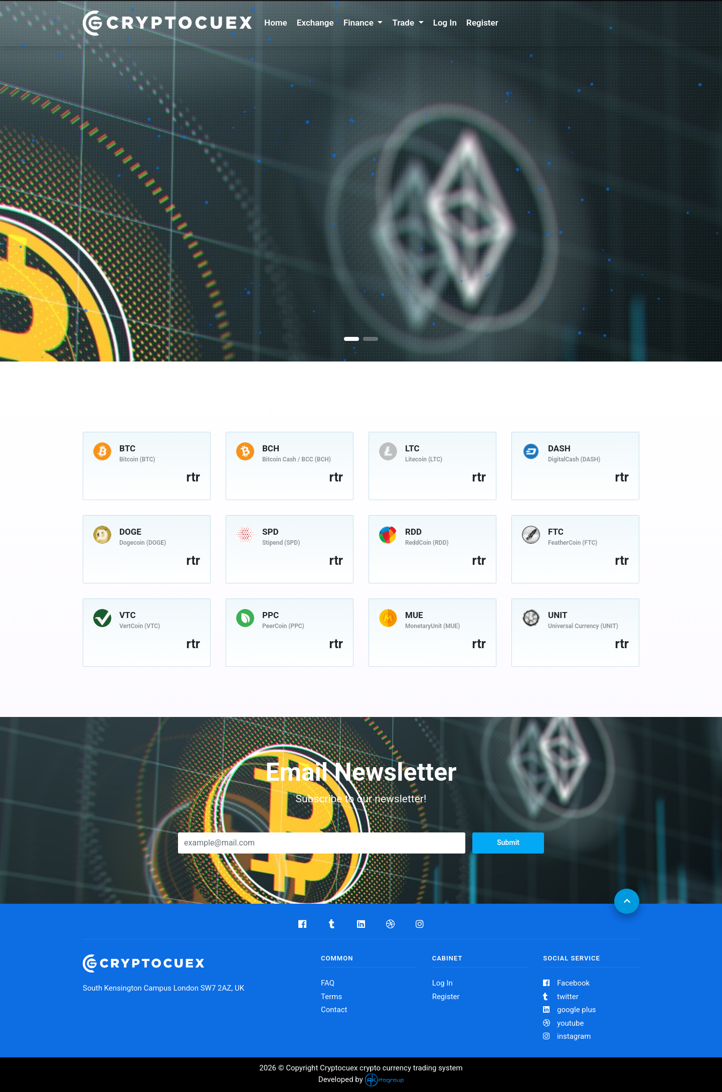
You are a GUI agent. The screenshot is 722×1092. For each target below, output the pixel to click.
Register (482, 23)
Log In (445, 23)
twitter (560, 996)
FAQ (327, 983)
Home (275, 23)
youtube (563, 1023)
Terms (331, 996)
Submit (508, 842)
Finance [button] (359, 23)
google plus (569, 1009)
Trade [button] (405, 23)
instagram (567, 1036)
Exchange (315, 23)
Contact (334, 1009)
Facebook (566, 983)
